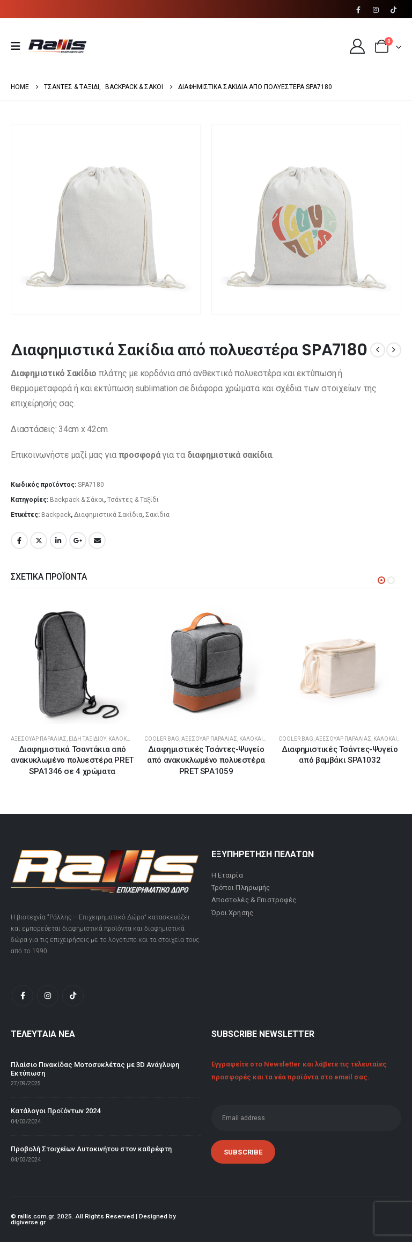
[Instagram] (376, 10)
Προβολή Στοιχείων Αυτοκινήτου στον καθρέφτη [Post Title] (91, 1149)
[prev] (377, 349)
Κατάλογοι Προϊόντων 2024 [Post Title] (55, 1111)
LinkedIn (58, 540)
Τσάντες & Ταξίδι (133, 499)
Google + (77, 540)
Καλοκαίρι (122, 739)
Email (97, 540)
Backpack (56, 514)
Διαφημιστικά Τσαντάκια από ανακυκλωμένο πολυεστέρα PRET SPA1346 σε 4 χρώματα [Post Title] (72, 760)
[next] (393, 349)
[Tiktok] (393, 10)
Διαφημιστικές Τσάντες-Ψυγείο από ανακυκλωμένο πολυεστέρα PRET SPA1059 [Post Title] (206, 760)
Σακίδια (157, 514)
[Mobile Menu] (19, 46)
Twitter (38, 540)
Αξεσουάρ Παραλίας (39, 739)
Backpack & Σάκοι (77, 499)
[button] (381, 580)
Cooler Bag (161, 739)
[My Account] (357, 46)
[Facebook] (358, 10)
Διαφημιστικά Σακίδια (108, 514)
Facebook (19, 540)
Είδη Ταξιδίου (87, 739)
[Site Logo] (57, 46)
